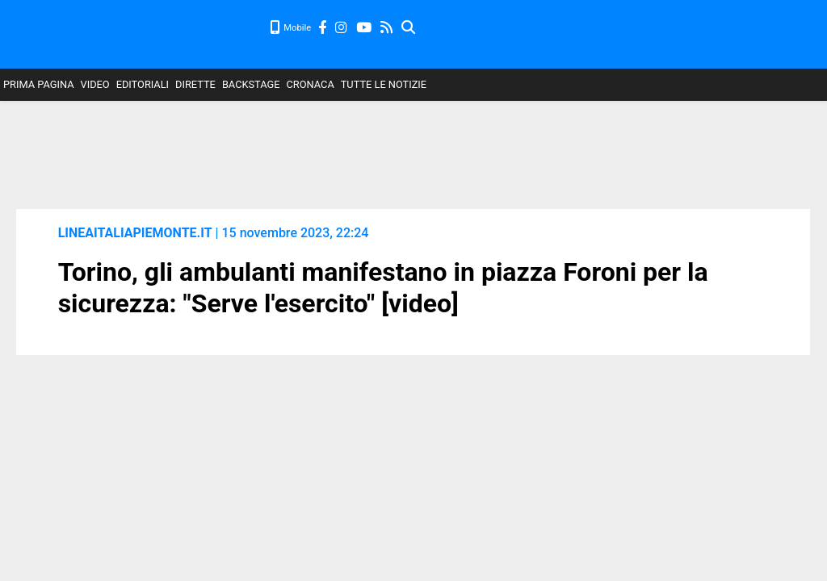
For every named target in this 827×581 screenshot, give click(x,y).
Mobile (291, 28)
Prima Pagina (38, 84)
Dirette (195, 84)
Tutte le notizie (383, 84)
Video (95, 84)
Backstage (251, 84)
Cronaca (310, 84)
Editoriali (142, 84)
